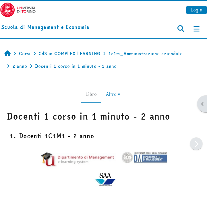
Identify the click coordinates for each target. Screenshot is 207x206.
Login (196, 9)
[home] (45, 27)
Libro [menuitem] (91, 94)
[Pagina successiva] (196, 143)
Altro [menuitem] (111, 94)
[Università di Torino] (18, 9)
